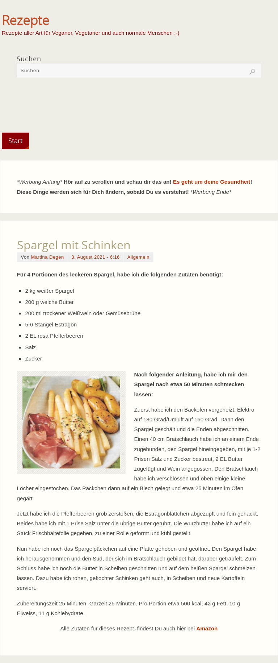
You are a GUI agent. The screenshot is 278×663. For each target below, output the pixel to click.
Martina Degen (47, 257)
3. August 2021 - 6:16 (96, 257)
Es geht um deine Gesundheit (211, 182)
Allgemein (138, 257)
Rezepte (25, 20)
